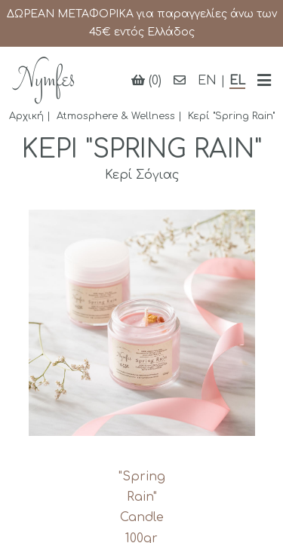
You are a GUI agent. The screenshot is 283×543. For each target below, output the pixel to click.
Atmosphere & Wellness (116, 116)
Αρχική (26, 116)
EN (207, 80)
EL (237, 80)
